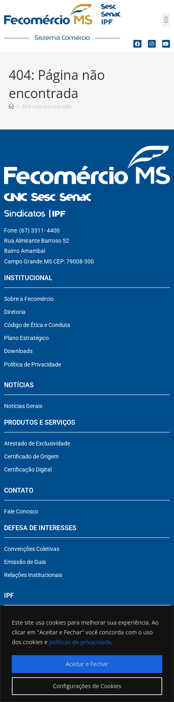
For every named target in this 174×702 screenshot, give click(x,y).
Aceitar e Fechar (87, 664)
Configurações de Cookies (87, 686)
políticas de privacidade (80, 642)
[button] (166, 20)
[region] (87, 653)
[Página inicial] (11, 106)
